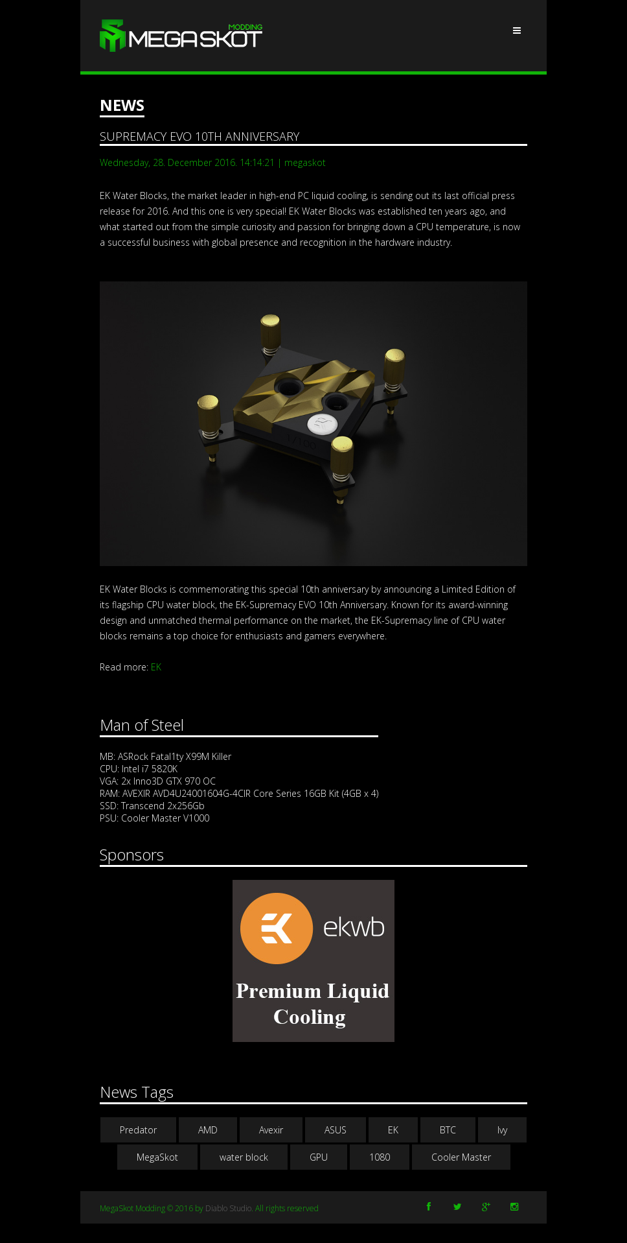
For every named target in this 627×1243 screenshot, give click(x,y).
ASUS (336, 1130)
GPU (319, 1157)
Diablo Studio (228, 1208)
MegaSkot (157, 1157)
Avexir (271, 1130)
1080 (379, 1157)
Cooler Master (461, 1157)
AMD (208, 1130)
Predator (138, 1130)
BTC (448, 1130)
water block (244, 1157)
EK (156, 667)
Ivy (502, 1130)
